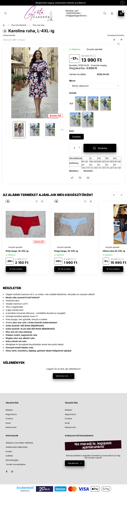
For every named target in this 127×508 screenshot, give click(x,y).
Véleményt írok (62, 376)
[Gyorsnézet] (42, 201)
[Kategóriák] (5, 13)
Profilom (9, 418)
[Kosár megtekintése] (121, 13)
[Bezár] (122, 3)
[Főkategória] (4, 25)
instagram (12, 471)
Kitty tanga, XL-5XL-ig (17, 251)
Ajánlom (88, 178)
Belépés (9, 410)
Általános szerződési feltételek (19, 443)
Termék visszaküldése (16, 464)
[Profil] (112, 13)
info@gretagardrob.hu (76, 15)
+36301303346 (73, 13)
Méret (72, 80)
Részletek (88, 171)
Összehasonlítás (72, 178)
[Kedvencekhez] (118, 44)
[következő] (121, 195)
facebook (6, 471)
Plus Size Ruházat (18, 25)
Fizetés (9, 451)
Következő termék (115, 35)
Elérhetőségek (12, 460)
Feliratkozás (73, 463)
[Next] (62, 129)
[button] (35, 82)
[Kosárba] (99, 148)
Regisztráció (11, 414)
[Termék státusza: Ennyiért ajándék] (94, 49)
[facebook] (114, 40)
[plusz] (79, 146)
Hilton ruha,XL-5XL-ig (114, 251)
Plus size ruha (38, 25)
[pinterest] (121, 40)
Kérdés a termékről (80, 178)
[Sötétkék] (76, 137)
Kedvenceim (11, 427)
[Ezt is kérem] (16, 269)
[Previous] (7, 129)
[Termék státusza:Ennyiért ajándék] (15, 247)
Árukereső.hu (25, 491)
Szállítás (9, 456)
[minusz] (79, 150)
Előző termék (9, 35)
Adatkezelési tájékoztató (17, 447)
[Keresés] (105, 13)
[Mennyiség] (74, 148)
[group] (63, 238)
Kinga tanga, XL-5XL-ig (66, 251)
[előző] (114, 195)
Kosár (8, 423)
